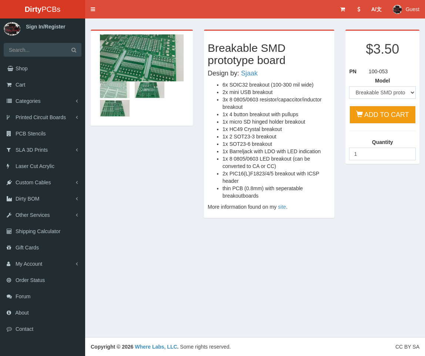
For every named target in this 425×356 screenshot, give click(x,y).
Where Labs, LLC (156, 347)
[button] (93, 9)
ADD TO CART (382, 114)
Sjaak (249, 73)
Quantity (382, 142)
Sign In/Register (46, 27)
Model (382, 81)
